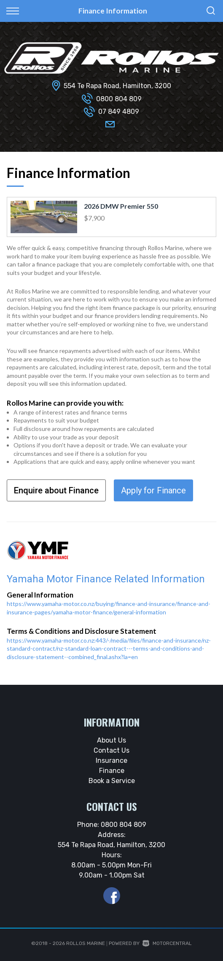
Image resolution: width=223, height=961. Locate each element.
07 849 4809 (118, 112)
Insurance (111, 760)
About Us (111, 740)
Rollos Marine (85, 943)
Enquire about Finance (56, 490)
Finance (111, 771)
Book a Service (112, 781)
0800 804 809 (119, 99)
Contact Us (111, 750)
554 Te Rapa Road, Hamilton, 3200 (117, 86)
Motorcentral (167, 943)
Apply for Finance (153, 490)
